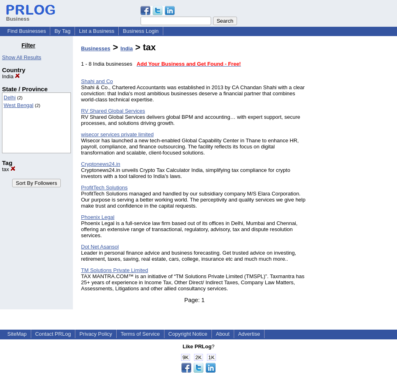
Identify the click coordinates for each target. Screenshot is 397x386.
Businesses (95, 48)
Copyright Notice (188, 334)
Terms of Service (140, 334)
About (223, 334)
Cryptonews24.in (100, 164)
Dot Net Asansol (100, 247)
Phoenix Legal (97, 217)
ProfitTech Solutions (104, 187)
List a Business (96, 31)
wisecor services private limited (117, 134)
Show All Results (21, 57)
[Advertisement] (355, 163)
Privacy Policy (95, 334)
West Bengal (18, 105)
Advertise (249, 334)
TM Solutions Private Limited (114, 270)
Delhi (10, 97)
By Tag (62, 31)
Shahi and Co (97, 81)
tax (8, 169)
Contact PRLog (53, 334)
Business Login (140, 31)
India (11, 76)
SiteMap (17, 334)
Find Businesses (26, 31)
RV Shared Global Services (113, 111)
